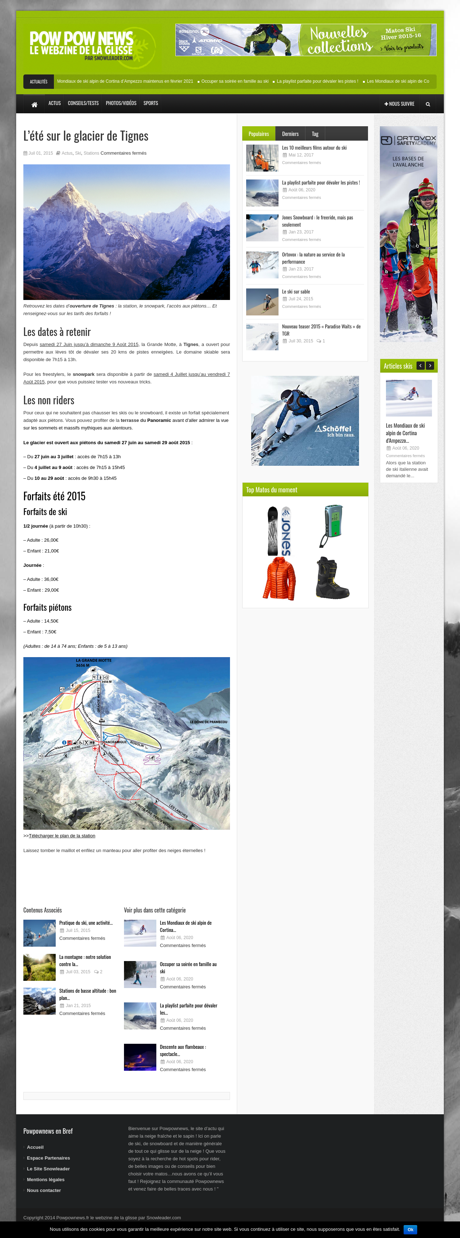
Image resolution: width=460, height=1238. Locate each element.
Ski (78, 153)
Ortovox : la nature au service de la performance (313, 257)
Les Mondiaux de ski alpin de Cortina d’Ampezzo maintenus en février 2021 (126, 81)
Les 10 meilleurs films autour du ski (314, 147)
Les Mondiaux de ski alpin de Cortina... (186, 926)
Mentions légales (46, 1179)
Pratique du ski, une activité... (86, 922)
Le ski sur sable (296, 291)
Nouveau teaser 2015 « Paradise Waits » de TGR (321, 329)
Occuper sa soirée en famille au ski (240, 81)
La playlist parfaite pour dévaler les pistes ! (323, 81)
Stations (91, 153)
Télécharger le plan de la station (62, 835)
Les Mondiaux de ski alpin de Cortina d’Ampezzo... (405, 432)
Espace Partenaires (48, 1158)
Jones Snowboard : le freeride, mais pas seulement (317, 220)
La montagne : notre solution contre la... (85, 960)
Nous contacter (44, 1190)
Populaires (259, 133)
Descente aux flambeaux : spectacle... (183, 1050)
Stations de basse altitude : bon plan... (87, 994)
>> (26, 835)
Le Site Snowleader (48, 1168)
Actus (67, 153)
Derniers (290, 133)
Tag (315, 133)
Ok (410, 1229)
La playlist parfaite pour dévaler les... (188, 1008)
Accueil (35, 1147)
